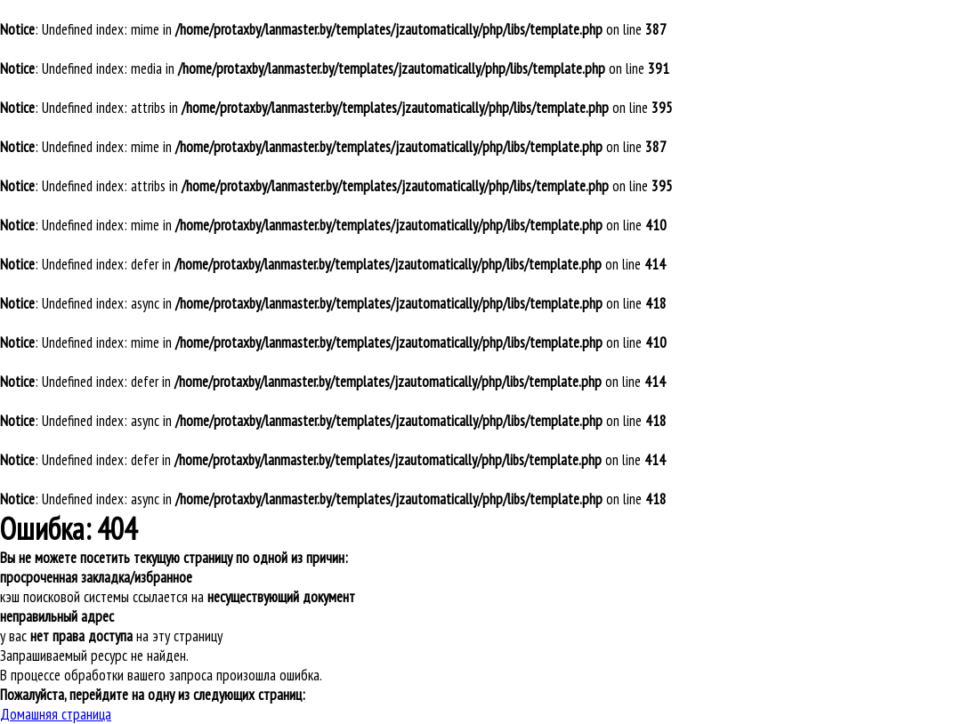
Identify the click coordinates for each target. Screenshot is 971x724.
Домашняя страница (55, 714)
